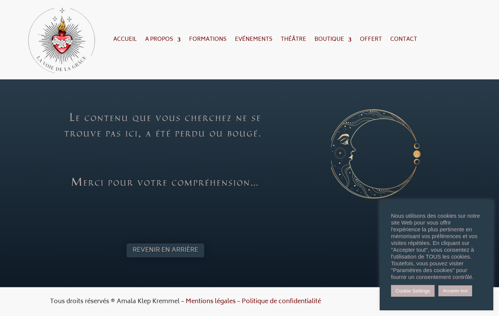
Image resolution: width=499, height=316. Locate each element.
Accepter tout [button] (455, 290)
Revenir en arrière (165, 250)
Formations (208, 39)
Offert (371, 39)
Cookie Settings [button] (413, 291)
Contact (403, 39)
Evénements (253, 39)
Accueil (125, 39)
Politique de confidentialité (281, 301)
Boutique (329, 39)
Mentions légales (211, 301)
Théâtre (293, 39)
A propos (159, 39)
